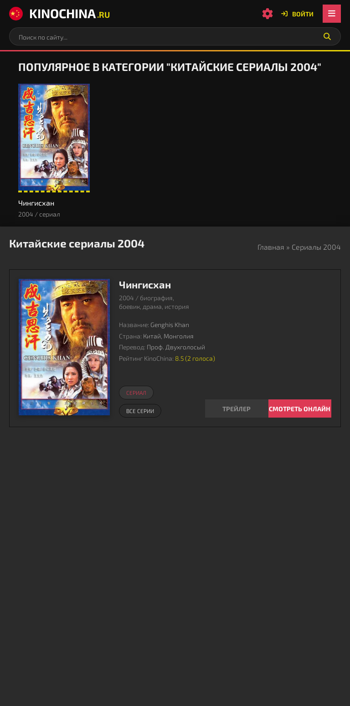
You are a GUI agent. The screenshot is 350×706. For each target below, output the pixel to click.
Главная (270, 246)
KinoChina (59, 13)
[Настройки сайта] (267, 13)
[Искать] (327, 36)
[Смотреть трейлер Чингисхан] (236, 408)
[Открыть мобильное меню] (332, 14)
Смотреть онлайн (299, 409)
